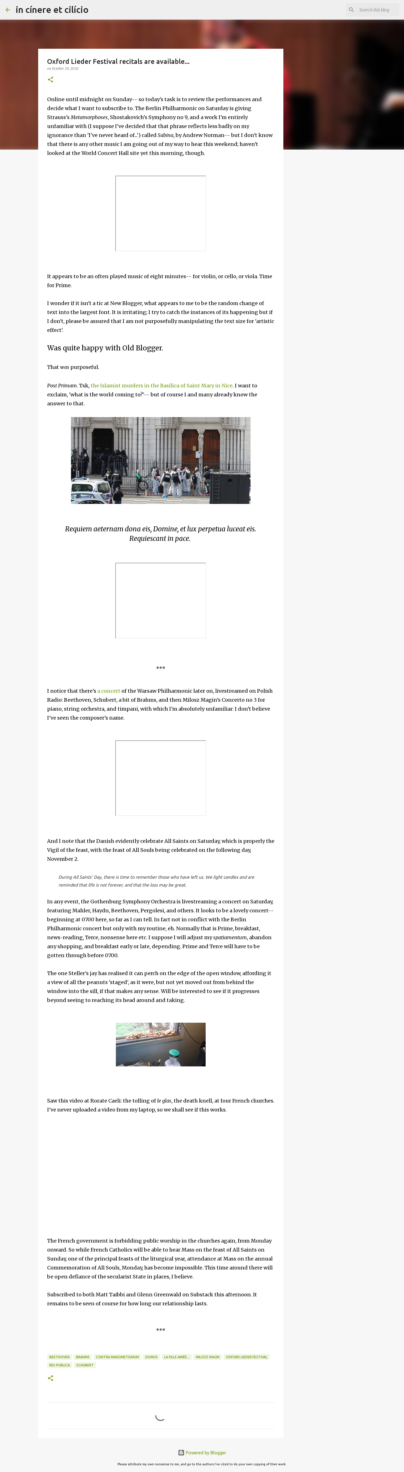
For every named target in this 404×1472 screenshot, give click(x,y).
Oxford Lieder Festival (246, 1357)
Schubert (85, 1365)
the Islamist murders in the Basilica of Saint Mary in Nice (162, 385)
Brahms (82, 1357)
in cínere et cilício (52, 9)
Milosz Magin (207, 1357)
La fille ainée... (176, 1357)
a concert (108, 691)
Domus (151, 1357)
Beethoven (59, 1357)
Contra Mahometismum (117, 1357)
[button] (50, 80)
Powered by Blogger (202, 1452)
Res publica (59, 1365)
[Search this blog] (370, 10)
